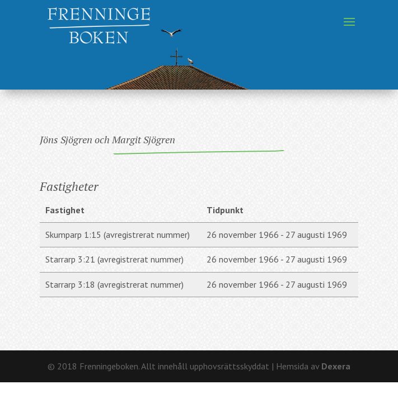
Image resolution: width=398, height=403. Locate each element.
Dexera (335, 366)
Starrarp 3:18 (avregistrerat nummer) (114, 284)
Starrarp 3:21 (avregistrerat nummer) (114, 259)
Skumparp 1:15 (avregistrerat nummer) (117, 234)
